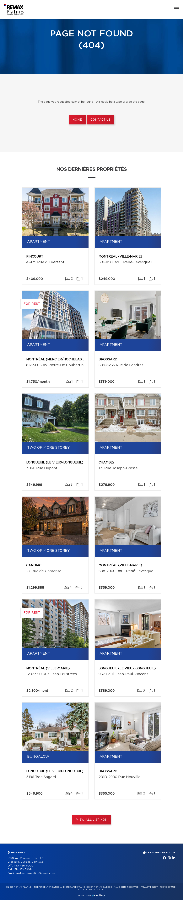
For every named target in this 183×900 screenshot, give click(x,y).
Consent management (91, 890)
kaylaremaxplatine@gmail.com (35, 873)
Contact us (100, 119)
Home (77, 119)
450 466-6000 (23, 866)
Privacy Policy (149, 887)
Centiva (98, 895)
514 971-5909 (23, 869)
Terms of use (167, 887)
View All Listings (91, 820)
